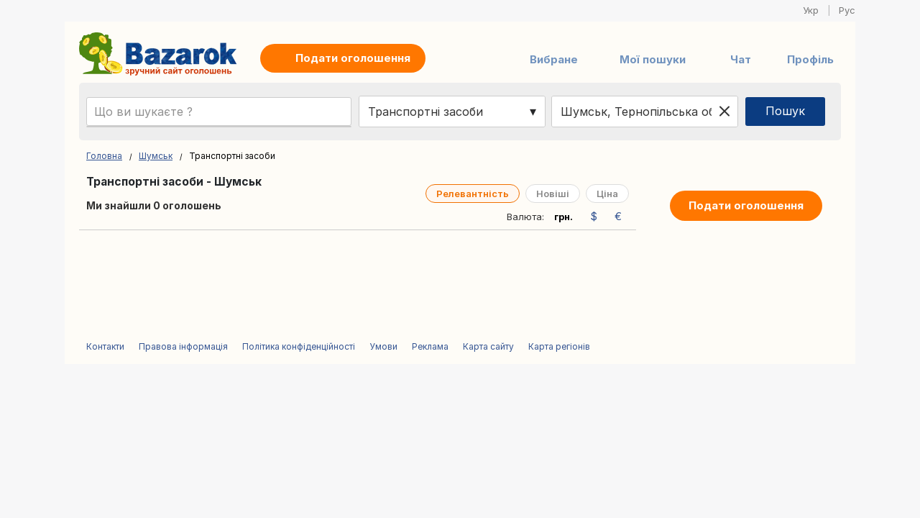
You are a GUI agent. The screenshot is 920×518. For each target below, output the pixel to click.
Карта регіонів (559, 346)
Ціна (607, 193)
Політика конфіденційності (298, 346)
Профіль (810, 59)
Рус (847, 10)
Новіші (552, 193)
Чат (740, 59)
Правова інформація (183, 346)
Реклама (430, 346)
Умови (383, 346)
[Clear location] (724, 111)
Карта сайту (488, 346)
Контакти (105, 346)
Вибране (554, 59)
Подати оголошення (746, 205)
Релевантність (472, 193)
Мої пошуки (653, 59)
